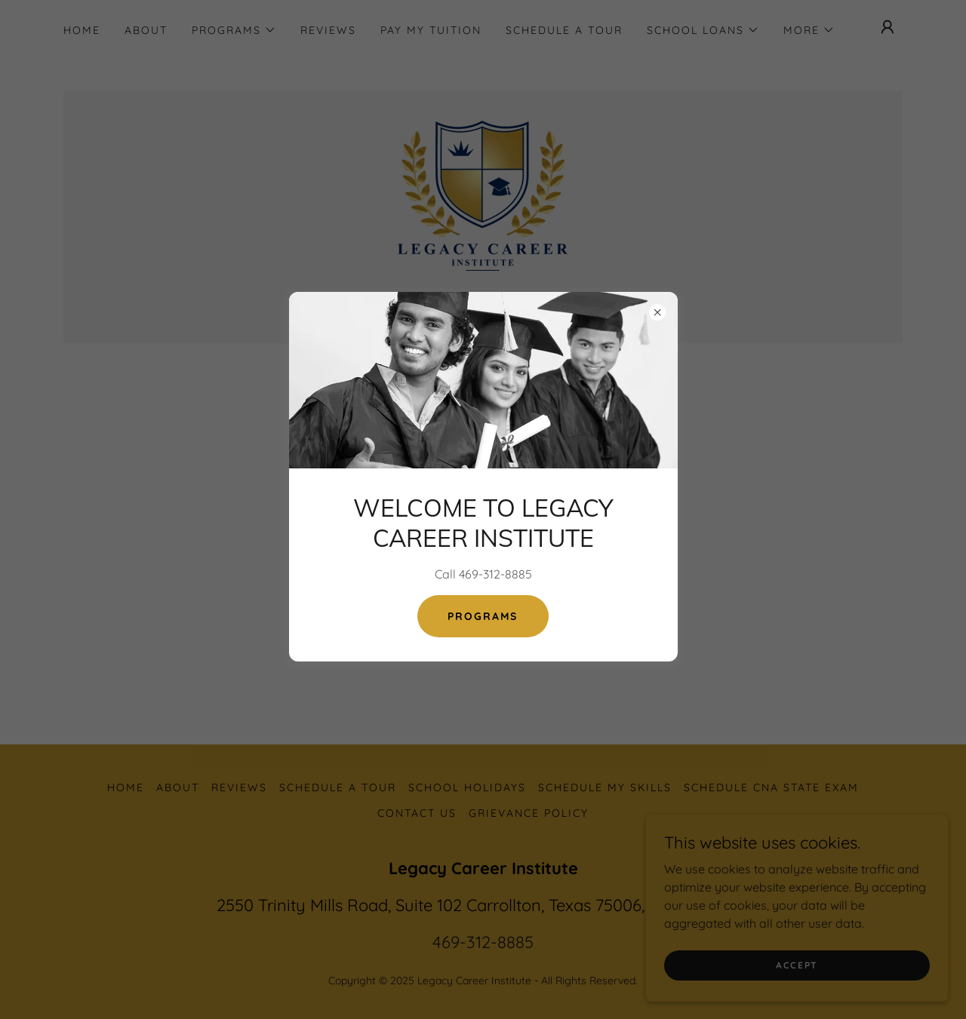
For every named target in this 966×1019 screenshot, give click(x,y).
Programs (483, 616)
